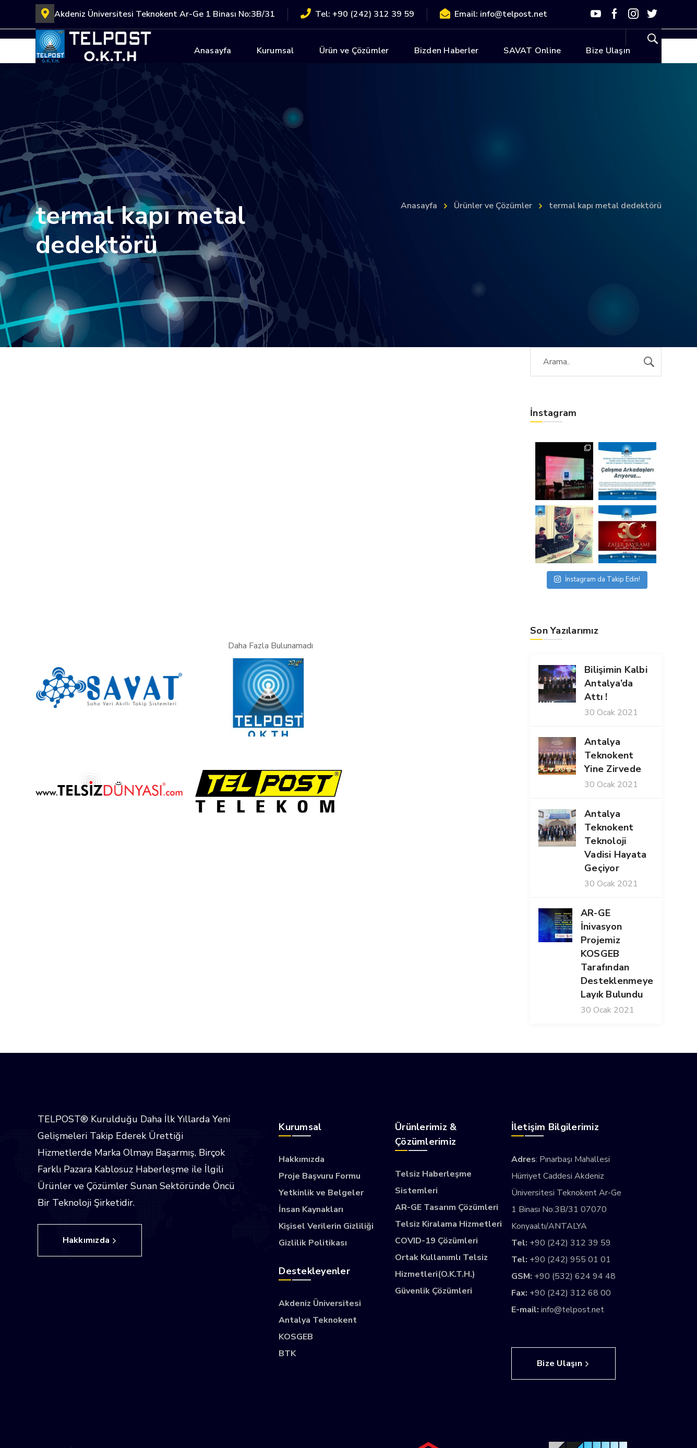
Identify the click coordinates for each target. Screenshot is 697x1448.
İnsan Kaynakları (311, 1209)
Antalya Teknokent (318, 1320)
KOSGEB (296, 1337)
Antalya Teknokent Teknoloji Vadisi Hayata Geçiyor (615, 841)
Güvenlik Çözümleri (433, 1291)
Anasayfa (419, 205)
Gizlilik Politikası (313, 1243)
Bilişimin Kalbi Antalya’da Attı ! (615, 683)
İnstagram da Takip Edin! (597, 579)
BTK (287, 1353)
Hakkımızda (302, 1159)
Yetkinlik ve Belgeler (321, 1192)
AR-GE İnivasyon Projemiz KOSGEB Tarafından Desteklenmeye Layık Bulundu (617, 954)
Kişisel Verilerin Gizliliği (326, 1226)
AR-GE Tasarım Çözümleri (446, 1207)
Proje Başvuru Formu (319, 1176)
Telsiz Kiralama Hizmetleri (448, 1224)
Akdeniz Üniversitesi (320, 1303)
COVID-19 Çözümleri (436, 1241)
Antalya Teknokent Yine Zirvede (612, 755)
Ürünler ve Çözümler (493, 205)
